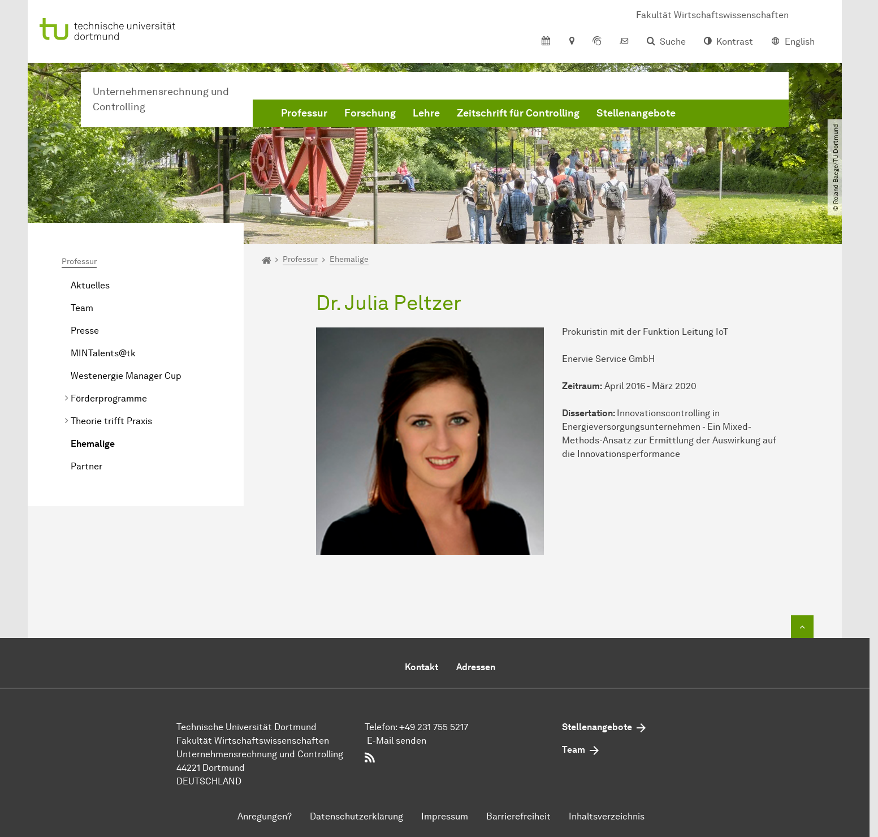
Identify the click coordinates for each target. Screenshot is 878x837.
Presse (85, 330)
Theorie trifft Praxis (111, 421)
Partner (86, 466)
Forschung (370, 113)
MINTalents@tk (103, 353)
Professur (304, 113)
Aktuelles (90, 285)
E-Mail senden (396, 740)
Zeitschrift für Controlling (518, 113)
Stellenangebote (636, 113)
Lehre (426, 113)
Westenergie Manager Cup (126, 375)
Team (82, 308)
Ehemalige (93, 443)
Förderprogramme (109, 398)
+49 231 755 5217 (433, 727)
